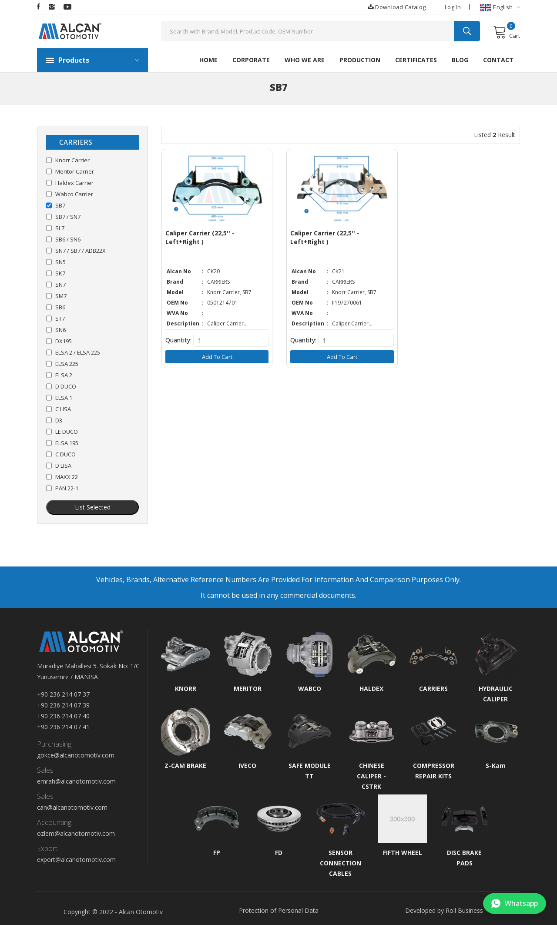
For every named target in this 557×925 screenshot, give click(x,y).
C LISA (63, 409)
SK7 (60, 273)
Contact (498, 60)
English (500, 7)
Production (359, 60)
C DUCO (65, 454)
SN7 (60, 284)
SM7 (61, 296)
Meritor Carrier (74, 171)
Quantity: (178, 339)
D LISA (63, 465)
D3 (58, 420)
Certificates (416, 60)
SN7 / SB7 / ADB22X (80, 251)
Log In (453, 7)
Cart (506, 32)
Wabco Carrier (74, 194)
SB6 (60, 307)
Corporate (251, 60)
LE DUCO (66, 432)
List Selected (93, 507)
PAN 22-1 (66, 488)
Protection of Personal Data (279, 910)
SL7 (59, 228)
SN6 (60, 330)
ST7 (60, 318)
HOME (208, 60)
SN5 (60, 262)
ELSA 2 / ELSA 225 (77, 352)
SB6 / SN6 (68, 239)
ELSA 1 (63, 398)
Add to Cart (216, 356)
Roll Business (464, 910)
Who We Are (305, 60)
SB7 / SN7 (68, 217)
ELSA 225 (66, 364)
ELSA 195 (66, 443)
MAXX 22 (66, 477)
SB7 (60, 205)
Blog (460, 60)
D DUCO (65, 386)
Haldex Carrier (74, 183)
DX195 (63, 341)
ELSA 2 (63, 375)
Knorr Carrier (72, 160)
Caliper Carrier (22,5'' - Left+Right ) (200, 236)
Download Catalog (397, 6)
